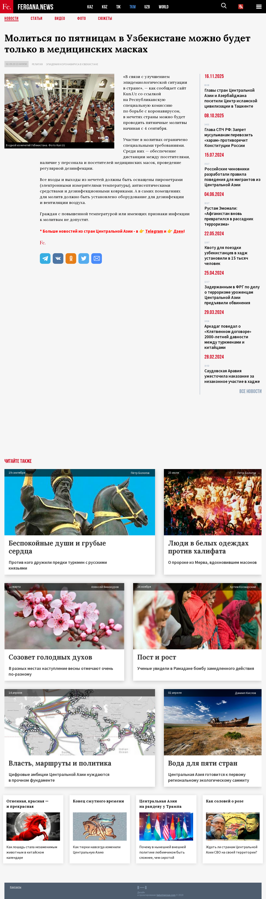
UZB (148, 7)
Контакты (15, 886)
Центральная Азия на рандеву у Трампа (162, 804)
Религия (37, 64)
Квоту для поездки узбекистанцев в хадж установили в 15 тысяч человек (226, 255)
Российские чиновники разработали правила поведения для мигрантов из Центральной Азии (232, 176)
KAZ (90, 7)
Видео (60, 19)
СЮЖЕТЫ (105, 19)
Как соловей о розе (226, 801)
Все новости (250, 391)
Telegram (154, 231)
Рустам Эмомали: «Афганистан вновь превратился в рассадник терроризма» (228, 216)
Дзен (178, 231)
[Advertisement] (133, 425)
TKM (133, 7)
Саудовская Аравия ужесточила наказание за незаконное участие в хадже (232, 376)
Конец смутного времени (90, 804)
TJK (118, 7)
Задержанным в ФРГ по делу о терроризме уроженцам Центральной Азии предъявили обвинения (232, 294)
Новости (11, 19)
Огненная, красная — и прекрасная (29, 804)
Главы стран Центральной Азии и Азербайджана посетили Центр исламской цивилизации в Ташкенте (230, 98)
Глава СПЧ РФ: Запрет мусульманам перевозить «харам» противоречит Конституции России (228, 137)
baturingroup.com (166, 894)
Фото (81, 19)
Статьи (37, 19)
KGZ (105, 7)
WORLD (165, 7)
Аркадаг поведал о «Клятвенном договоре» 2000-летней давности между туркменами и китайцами (227, 336)
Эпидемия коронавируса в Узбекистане (72, 64)
